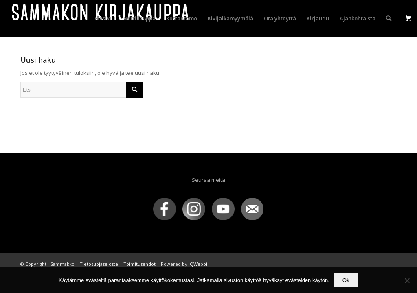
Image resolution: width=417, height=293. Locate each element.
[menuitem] (103, 18)
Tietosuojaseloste (99, 264)
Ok (345, 280)
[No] (407, 280)
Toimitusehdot (139, 264)
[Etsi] (389, 18)
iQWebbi (198, 264)
